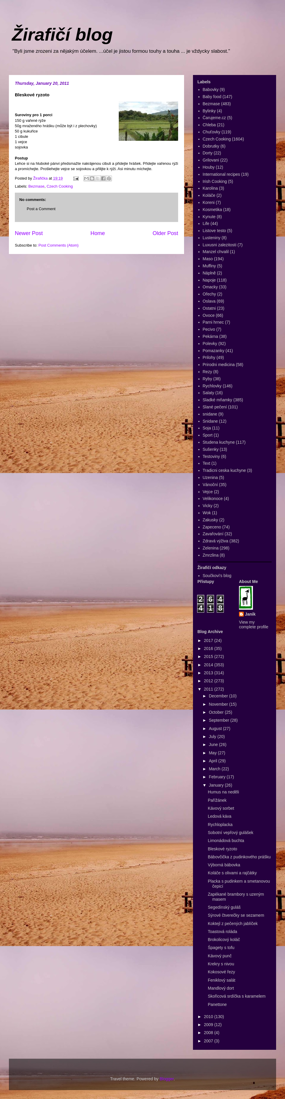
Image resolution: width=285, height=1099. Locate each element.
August (216, 728)
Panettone (217, 1004)
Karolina (210, 188)
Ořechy (209, 294)
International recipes (221, 174)
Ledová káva (219, 816)
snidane (210, 414)
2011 (209, 689)
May (213, 752)
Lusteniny (212, 237)
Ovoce (209, 315)
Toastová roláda (222, 931)
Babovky (211, 89)
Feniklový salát (221, 980)
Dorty (208, 153)
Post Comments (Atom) (59, 245)
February (218, 776)
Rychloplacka (220, 824)
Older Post (165, 233)
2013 (209, 672)
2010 (209, 1016)
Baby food (212, 96)
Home (98, 233)
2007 (209, 1041)
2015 (209, 656)
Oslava (209, 301)
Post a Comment (41, 209)
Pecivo (209, 329)
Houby (209, 167)
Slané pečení (215, 407)
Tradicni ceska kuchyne (224, 470)
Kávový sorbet (221, 808)
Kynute (209, 216)
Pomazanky (213, 350)
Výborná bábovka (224, 864)
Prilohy (209, 357)
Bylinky (209, 110)
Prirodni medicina (219, 364)
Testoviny (211, 456)
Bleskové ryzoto (222, 848)
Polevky (210, 343)
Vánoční (210, 484)
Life (206, 223)
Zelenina (211, 548)
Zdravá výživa (215, 541)
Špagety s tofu (221, 947)
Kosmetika (212, 209)
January (217, 785)
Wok (207, 512)
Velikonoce (213, 498)
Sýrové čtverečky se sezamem (236, 915)
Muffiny (209, 265)
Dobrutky (211, 146)
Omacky (210, 287)
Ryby (207, 378)
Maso (208, 258)
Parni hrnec (213, 322)
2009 (209, 1024)
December (219, 696)
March (215, 768)
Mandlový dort (221, 988)
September (219, 720)
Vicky (208, 505)
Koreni (209, 202)
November (219, 704)
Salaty (208, 392)
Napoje (209, 280)
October (217, 712)
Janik (250, 614)
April (213, 760)
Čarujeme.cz (214, 117)
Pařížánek (217, 800)
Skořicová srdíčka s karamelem (237, 996)
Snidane (210, 421)
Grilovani (211, 160)
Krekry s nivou (221, 963)
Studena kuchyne (219, 442)
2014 (209, 664)
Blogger (167, 1078)
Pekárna (210, 336)
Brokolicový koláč (224, 939)
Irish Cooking (215, 181)
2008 (209, 1032)
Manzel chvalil (216, 251)
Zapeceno (212, 527)
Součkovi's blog (217, 575)
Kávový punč (220, 955)
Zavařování (213, 533)
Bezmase (36, 186)
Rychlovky (212, 386)
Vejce (208, 491)
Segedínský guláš (224, 907)
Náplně (209, 273)
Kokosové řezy (221, 971)
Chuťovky (212, 132)
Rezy (207, 371)
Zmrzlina (211, 555)
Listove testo (214, 230)
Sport (208, 435)
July (213, 736)
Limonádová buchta (226, 840)
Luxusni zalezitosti (220, 244)
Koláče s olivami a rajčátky (232, 872)
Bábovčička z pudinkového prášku (239, 856)
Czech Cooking (60, 186)
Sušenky (211, 449)
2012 (209, 680)
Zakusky (210, 519)
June (214, 744)
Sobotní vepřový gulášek (230, 832)
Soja (207, 428)
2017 (209, 640)
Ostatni (209, 308)
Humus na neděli (223, 792)
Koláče (209, 195)
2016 (209, 648)
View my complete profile (253, 624)
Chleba (209, 124)
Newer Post (29, 233)
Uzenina (210, 477)
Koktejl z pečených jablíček (233, 923)
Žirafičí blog (62, 34)
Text (206, 463)
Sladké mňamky (217, 399)
